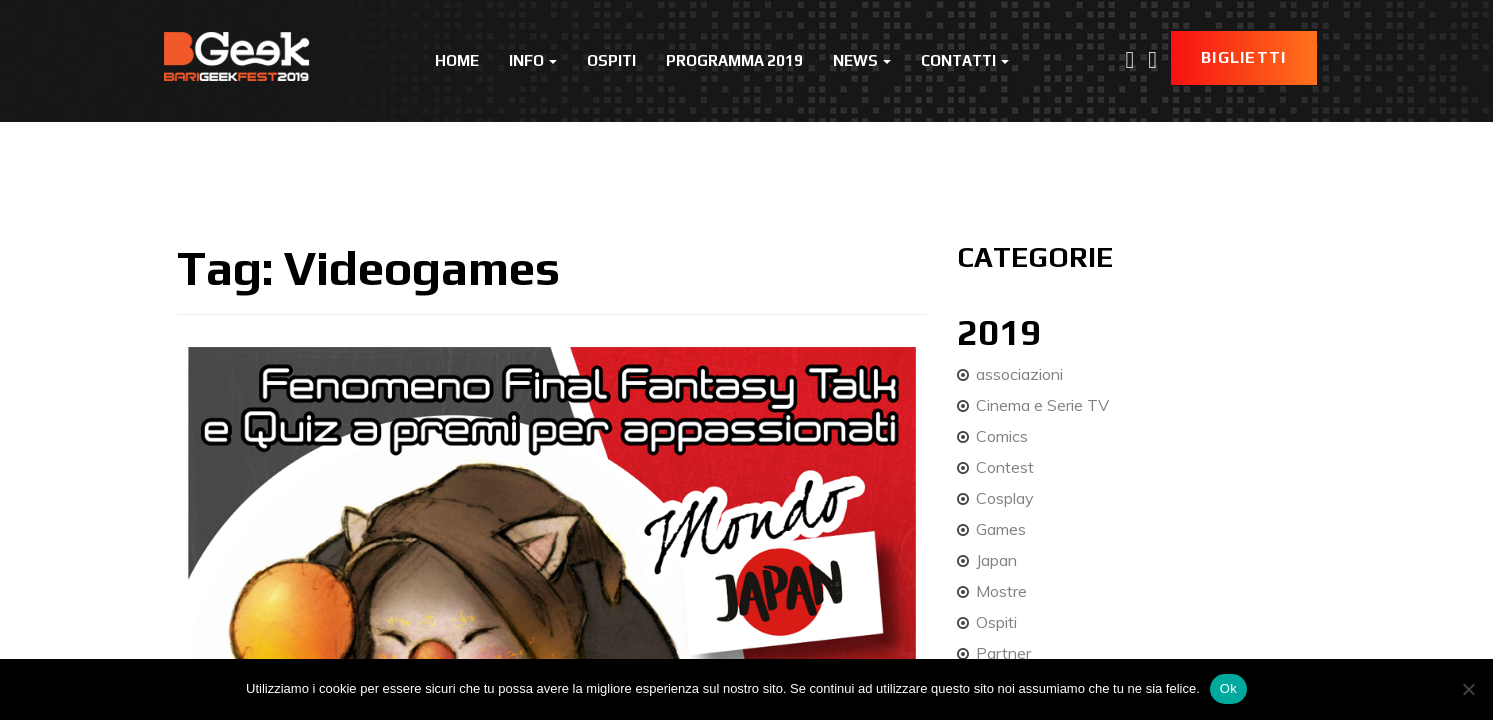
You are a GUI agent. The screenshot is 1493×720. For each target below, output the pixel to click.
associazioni (1019, 374)
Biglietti (1244, 57)
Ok (1228, 688)
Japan (996, 560)
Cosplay (1005, 498)
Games (1001, 529)
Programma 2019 (734, 60)
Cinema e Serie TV (1042, 405)
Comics (1002, 436)
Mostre (1001, 591)
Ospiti (611, 60)
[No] (1468, 689)
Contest (1005, 467)
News (862, 60)
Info (533, 60)
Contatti (965, 60)
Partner (1003, 653)
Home (457, 60)
